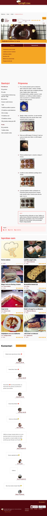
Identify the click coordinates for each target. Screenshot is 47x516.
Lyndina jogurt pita (35, 252)
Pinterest (27, 510)
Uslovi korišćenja (18, 509)
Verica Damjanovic (21, 479)
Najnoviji (12, 45)
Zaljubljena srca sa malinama (12, 326)
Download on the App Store (34, 506)
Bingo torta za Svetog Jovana (12, 277)
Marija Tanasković (20, 494)
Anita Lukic (20, 463)
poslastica (18, 229)
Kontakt (10, 510)
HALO (9, 511)
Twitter (31, 508)
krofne (11, 229)
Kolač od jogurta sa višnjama (35, 301)
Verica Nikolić (20, 427)
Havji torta (12, 301)
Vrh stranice (42, 502)
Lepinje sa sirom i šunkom (9, 51)
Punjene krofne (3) (7, 61)
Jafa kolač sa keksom (35, 326)
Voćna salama (12, 252)
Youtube (35, 508)
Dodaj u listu (44, 18)
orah (6, 229)
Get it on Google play (42, 506)
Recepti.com (23, 2)
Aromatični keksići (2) (35, 277)
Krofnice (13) (6, 56)
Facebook (27, 508)
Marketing (6, 510)
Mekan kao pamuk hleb (8, 58)
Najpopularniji (35, 45)
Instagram (41, 508)
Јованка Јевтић (7, 21)
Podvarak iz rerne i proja (9, 49)
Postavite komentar (21, 345)
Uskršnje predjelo (7, 54)
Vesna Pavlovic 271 (21, 448)
